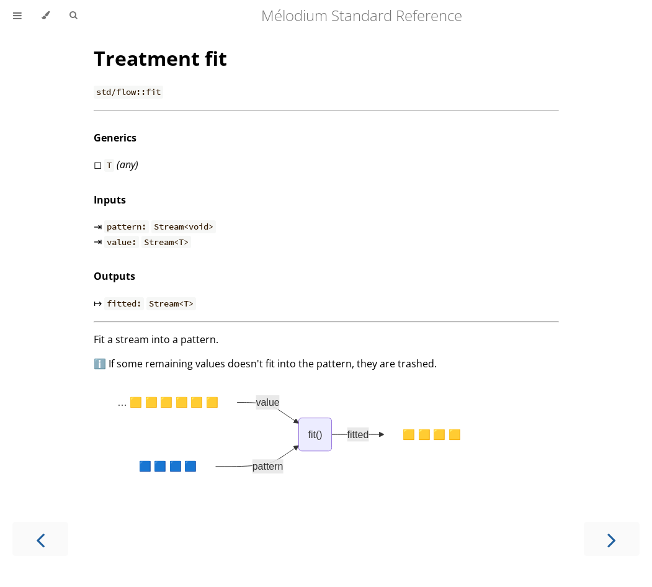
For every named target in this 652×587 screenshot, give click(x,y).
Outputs (114, 276)
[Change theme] (46, 15)
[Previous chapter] (40, 539)
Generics (115, 138)
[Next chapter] (612, 539)
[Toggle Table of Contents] (17, 15)
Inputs (110, 200)
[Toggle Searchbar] (73, 15)
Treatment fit (160, 58)
